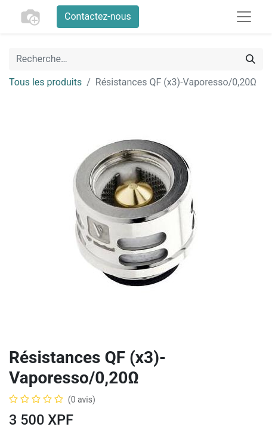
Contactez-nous (97, 16)
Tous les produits (45, 82)
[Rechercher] (250, 59)
